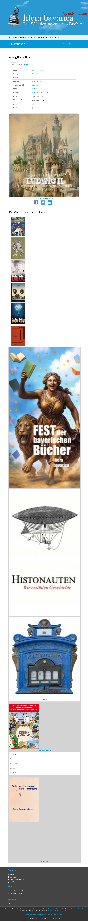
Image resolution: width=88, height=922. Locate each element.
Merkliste (49, 199)
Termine (57, 37)
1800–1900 (35, 89)
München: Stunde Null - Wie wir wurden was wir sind (43, 914)
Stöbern (13, 772)
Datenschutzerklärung (16, 879)
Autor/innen (49, 37)
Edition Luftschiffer (53, 909)
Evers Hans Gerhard (38, 70)
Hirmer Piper (36, 74)
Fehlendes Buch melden (16, 891)
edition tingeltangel (76, 909)
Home (65, 44)
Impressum (12, 877)
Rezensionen (14, 763)
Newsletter (44, 699)
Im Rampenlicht (13, 37)
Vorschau (13, 754)
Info (13, 64)
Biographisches (37, 81)
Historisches (36, 85)
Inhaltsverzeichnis (24, 64)
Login (10, 903)
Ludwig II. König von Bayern (41, 92)
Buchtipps (13, 759)
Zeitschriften (44, 861)
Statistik (11, 882)
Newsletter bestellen (15, 893)
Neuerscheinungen (44, 751)
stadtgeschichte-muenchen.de (58, 910)
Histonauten (37, 909)
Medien (12, 768)
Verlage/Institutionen (37, 37)
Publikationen (24, 37)
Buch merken (40, 199)
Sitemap (11, 874)
